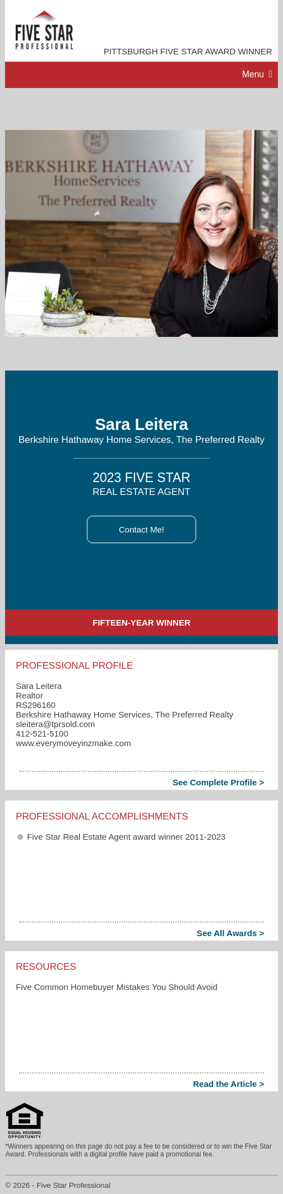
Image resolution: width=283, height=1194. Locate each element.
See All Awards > (230, 933)
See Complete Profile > (218, 782)
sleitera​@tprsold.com (55, 724)
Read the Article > (228, 1084)
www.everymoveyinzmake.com (73, 743)
